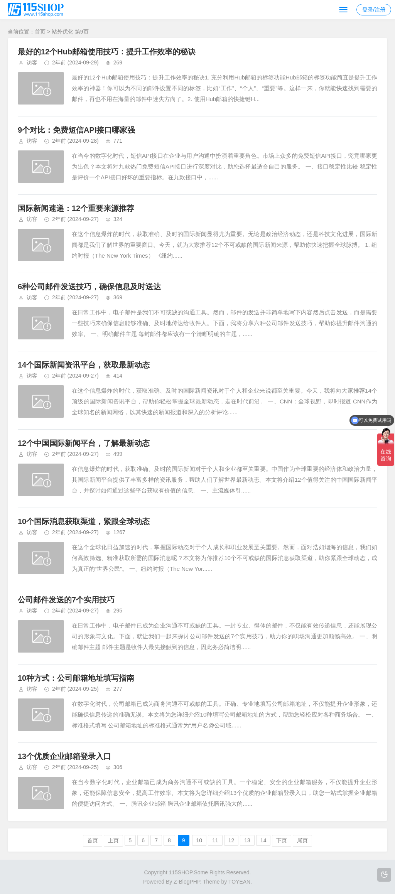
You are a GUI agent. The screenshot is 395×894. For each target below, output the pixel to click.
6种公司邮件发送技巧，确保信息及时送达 (89, 286)
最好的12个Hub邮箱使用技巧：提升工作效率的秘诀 (107, 51)
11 (215, 840)
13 (247, 840)
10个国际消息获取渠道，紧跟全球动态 (84, 521)
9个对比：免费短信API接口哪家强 (76, 130)
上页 (113, 840)
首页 (40, 32)
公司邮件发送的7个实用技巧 (66, 599)
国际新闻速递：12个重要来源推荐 (76, 208)
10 (199, 840)
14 (263, 840)
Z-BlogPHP (187, 882)
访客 (32, 62)
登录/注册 (373, 10)
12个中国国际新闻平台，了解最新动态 (84, 443)
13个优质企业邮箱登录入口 (64, 756)
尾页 (302, 840)
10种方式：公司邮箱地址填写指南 (76, 678)
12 (231, 840)
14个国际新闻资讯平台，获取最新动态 (84, 365)
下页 (281, 840)
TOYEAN (239, 882)
